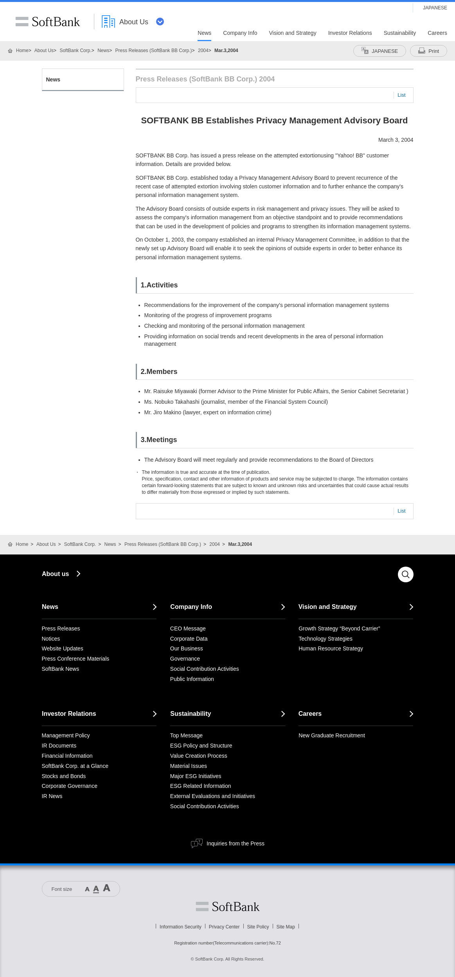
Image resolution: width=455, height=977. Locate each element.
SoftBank (48, 21)
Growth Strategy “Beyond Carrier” (339, 628)
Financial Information (67, 756)
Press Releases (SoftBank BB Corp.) (153, 50)
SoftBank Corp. (75, 50)
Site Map (286, 927)
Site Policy (258, 927)
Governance (185, 659)
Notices (51, 639)
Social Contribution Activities (204, 669)
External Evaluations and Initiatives (212, 796)
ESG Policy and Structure (201, 745)
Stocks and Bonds (64, 776)
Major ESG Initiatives (195, 776)
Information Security (180, 927)
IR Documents (59, 745)
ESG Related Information (200, 786)
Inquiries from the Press (235, 843)
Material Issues (188, 766)
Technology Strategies (325, 639)
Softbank (227, 906)
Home (22, 50)
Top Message (186, 735)
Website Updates (62, 648)
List (401, 95)
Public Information (192, 679)
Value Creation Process (198, 756)
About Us (44, 50)
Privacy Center (224, 927)
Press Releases (61, 628)
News (103, 50)
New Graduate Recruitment (332, 735)
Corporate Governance (69, 786)
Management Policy (66, 735)
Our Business (186, 648)
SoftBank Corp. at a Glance (75, 766)
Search (406, 574)
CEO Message (188, 628)
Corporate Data (189, 639)
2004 (203, 50)
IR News (52, 796)
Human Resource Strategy (331, 648)
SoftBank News (60, 669)
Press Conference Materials (76, 659)
